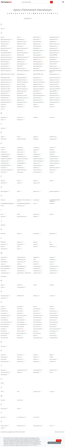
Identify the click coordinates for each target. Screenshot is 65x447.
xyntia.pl (18, 408)
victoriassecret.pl (36, 391)
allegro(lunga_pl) (20, 61)
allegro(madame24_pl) (54, 61)
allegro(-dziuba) (36, 37)
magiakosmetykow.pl (21, 257)
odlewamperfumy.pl (5, 295)
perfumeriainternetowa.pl (6, 322)
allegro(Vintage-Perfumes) (22, 97)
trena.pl (51, 372)
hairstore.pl (3, 199)
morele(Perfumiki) (53, 270)
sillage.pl (51, 354)
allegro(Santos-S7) (4, 93)
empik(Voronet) (36, 163)
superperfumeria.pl (4, 361)
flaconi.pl (18, 180)
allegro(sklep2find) (53, 93)
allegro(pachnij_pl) (36, 77)
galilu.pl (18, 191)
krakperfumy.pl (52, 233)
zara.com (51, 425)
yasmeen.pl (3, 417)
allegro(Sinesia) (20, 93)
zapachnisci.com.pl (20, 425)
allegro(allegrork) (20, 39)
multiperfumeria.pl (37, 272)
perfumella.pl (19, 313)
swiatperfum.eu (53, 361)
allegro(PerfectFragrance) (55, 77)
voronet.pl (51, 391)
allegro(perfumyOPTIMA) (54, 88)
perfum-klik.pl (19, 311)
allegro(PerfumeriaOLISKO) (38, 82)
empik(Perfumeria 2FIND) (6, 158)
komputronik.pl (36, 233)
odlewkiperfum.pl (20, 295)
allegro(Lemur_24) (37, 59)
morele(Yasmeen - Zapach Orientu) (24, 272)
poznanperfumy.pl (4, 337)
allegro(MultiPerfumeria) (5, 68)
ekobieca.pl (52, 149)
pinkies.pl (35, 335)
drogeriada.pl (35, 138)
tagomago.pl (3, 370)
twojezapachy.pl (4, 374)
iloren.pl (18, 214)
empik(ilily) (52, 154)
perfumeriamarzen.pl (54, 322)
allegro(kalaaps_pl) (53, 57)
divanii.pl (2, 136)
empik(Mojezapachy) (21, 156)
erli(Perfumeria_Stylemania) (6, 169)
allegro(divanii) (20, 46)
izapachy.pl (35, 216)
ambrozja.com (20, 104)
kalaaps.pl (19, 233)
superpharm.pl (36, 361)
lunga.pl (18, 246)
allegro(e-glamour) (53, 46)
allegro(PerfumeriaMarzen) (22, 82)
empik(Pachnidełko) (53, 156)
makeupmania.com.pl (21, 259)
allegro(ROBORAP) (53, 91)
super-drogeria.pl (53, 359)
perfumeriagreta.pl (37, 319)
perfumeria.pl (19, 317)
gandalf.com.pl (36, 191)
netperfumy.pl (20, 284)
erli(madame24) (20, 167)
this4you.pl (19, 372)
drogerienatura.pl (53, 139)
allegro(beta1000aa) (37, 41)
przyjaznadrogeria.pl (54, 337)
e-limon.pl (3, 149)
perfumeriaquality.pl (37, 324)
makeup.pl (3, 259)
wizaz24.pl (3, 400)
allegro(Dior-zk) (4, 46)
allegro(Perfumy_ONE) (5, 88)
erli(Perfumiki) (52, 169)
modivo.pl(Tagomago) (5, 268)
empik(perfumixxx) (4, 160)
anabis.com (52, 104)
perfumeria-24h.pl (53, 313)
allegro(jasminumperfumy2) (22, 57)
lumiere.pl (3, 246)
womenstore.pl (20, 400)
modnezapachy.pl (20, 268)
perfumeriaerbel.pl (20, 319)
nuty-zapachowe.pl (21, 287)
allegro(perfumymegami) (38, 88)
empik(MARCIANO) (4, 156)
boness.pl (51, 117)
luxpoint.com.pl (52, 246)
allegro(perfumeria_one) (5, 82)
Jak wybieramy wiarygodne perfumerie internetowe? (13, 432)
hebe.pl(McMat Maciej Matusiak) (7, 203)
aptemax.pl (3, 106)
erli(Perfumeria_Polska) (54, 167)
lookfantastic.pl (20, 244)
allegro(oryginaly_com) (54, 74)
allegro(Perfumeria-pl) (37, 79)
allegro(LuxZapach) (37, 61)
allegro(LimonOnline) (5, 61)
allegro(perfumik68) (21, 84)
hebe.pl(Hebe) (36, 199)
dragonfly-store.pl (53, 136)
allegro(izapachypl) (37, 55)
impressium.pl (36, 214)
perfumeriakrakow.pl (37, 322)
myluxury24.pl (3, 276)
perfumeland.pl (4, 313)
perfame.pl (52, 308)
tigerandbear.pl (36, 372)
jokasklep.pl (3, 225)
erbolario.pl (19, 165)
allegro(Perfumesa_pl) (5, 84)
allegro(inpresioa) (20, 54)
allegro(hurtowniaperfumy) (22, 52)
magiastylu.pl (35, 257)
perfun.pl (19, 335)
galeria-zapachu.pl (4, 191)
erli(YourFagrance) (37, 172)
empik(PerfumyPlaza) (54, 160)
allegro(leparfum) (53, 59)
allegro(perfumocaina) (5, 86)
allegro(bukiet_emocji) (21, 43)
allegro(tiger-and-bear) (54, 95)
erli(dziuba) (52, 165)
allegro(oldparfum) (20, 74)
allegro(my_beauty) (21, 68)
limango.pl (35, 242)
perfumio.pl (19, 328)
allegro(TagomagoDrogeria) (38, 95)
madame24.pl (3, 257)
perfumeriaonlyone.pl (5, 324)
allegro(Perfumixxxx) (54, 84)
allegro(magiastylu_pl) (21, 63)
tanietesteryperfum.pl (21, 370)
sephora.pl (35, 354)
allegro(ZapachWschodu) (38, 102)
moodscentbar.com (21, 270)
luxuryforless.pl (4, 248)
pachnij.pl (51, 306)
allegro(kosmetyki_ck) (21, 59)
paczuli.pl (2, 308)
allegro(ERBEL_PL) (37, 48)
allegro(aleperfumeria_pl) (6, 39)
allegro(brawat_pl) (4, 43)
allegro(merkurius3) (4, 66)
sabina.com (3, 354)
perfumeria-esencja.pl (21, 315)
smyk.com (19, 357)
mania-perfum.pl (20, 261)
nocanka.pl (52, 284)
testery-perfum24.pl (5, 372)
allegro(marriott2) (53, 63)
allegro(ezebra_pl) (53, 48)
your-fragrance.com (21, 417)
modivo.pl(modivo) (37, 266)
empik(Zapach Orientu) (5, 165)
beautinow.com (20, 117)
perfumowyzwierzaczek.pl (55, 328)
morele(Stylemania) (5, 272)
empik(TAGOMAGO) (21, 163)
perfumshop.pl (3, 331)
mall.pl (34, 259)
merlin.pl (51, 264)
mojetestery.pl (36, 268)
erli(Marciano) (36, 167)
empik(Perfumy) (20, 160)
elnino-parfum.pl (20, 152)
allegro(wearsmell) (37, 97)
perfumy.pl (35, 331)
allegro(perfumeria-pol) (54, 79)
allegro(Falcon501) (4, 50)
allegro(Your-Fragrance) (54, 99)
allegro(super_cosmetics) (22, 95)
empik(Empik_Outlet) (5, 154)
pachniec (35, 306)
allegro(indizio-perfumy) (5, 55)
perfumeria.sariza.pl (37, 317)
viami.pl (2, 391)
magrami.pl (52, 257)
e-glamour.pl (52, 147)
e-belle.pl (2, 147)
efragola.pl (35, 149)
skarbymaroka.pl (4, 357)
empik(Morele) (36, 156)
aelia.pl (18, 37)
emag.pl (34, 151)
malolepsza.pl (52, 259)
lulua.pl (51, 244)
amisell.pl (35, 104)
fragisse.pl (35, 180)
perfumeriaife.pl (53, 319)
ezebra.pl (51, 172)
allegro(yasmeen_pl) (37, 99)
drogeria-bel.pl (3, 138)
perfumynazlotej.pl (37, 333)
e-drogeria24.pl (20, 147)
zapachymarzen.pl (37, 425)
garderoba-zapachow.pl (54, 191)
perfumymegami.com (21, 333)
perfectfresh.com (4, 310)
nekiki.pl (2, 284)
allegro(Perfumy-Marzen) (55, 86)
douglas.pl (35, 136)
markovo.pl (52, 261)
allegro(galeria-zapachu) (38, 50)
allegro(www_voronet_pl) (55, 97)
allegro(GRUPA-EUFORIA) (6, 52)
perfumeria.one (4, 317)
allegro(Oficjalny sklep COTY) (39, 70)
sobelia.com (35, 357)
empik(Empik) (52, 152)
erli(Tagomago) (20, 172)
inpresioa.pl (3, 216)
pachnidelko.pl (20, 306)
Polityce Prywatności (33, 445)
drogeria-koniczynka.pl (21, 138)
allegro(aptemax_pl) (5, 41)
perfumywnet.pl (4, 335)
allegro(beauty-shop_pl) (21, 41)
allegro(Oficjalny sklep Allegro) (23, 70)
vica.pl (18, 391)
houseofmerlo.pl (20, 205)
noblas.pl (35, 284)
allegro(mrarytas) (53, 66)
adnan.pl (2, 37)
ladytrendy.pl (3, 242)
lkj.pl (50, 242)
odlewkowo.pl (36, 295)
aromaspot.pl (35, 106)
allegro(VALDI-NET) (4, 97)
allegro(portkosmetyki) (21, 91)
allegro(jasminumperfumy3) (38, 57)
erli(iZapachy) (3, 167)
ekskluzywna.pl (4, 151)
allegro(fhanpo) (20, 50)
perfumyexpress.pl (53, 331)
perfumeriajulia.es (20, 322)
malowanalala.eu (4, 261)
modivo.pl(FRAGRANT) (5, 266)
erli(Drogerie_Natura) (37, 165)
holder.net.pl (52, 203)
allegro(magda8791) (5, 63)
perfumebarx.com (53, 311)
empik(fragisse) (20, 154)
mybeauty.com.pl (53, 272)
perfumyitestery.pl (4, 333)
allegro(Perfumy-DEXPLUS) (38, 86)
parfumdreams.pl (36, 308)
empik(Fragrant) (36, 154)
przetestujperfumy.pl (37, 337)
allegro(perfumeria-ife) (21, 79)
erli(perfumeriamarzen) (21, 169)
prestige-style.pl (20, 337)
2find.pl (2, 28)
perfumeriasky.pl (53, 324)
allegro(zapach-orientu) (21, 102)
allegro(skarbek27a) (37, 93)
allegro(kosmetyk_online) (6, 59)
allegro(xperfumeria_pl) (5, 99)
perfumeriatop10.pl (4, 326)
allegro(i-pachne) (36, 52)
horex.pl (2, 205)
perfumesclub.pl (53, 326)
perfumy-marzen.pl (21, 331)
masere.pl (3, 264)
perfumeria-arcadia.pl (5, 315)
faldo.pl (2, 180)
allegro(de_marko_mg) (54, 43)
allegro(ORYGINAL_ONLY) (38, 74)
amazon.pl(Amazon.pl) (54, 102)
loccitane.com (3, 244)
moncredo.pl (3, 270)
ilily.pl (2, 214)
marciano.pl (35, 261)
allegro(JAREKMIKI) (53, 54)
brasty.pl (2, 119)
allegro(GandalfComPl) (54, 50)
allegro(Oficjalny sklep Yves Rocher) (8, 74)
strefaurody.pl (3, 359)
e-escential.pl (35, 147)
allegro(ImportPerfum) (54, 52)
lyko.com (18, 248)
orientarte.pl (52, 295)
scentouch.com (20, 354)
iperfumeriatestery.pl (21, 216)
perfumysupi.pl (52, 333)
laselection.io (19, 242)
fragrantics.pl (35, 182)
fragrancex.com (4, 182)
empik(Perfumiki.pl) (53, 158)
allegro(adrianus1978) (54, 37)
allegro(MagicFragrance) (38, 63)
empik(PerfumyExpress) (38, 160)
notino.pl (2, 287)
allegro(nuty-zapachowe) (6, 70)
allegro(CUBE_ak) (36, 43)
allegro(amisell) (36, 39)
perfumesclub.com (37, 326)
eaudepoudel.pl (20, 149)
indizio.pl (51, 214)
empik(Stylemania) (4, 163)
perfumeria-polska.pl (54, 315)
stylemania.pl (19, 359)
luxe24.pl (35, 246)
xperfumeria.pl (3, 408)
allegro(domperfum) (37, 46)
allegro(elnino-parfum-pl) (6, 48)
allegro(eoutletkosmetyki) (22, 48)
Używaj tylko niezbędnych (54, 442)
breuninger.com (20, 119)
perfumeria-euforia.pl (37, 315)
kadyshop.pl (3, 233)
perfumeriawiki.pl (20, 326)
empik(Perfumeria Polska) (22, 158)
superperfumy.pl (20, 361)
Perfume (6, 2)
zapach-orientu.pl (4, 425)
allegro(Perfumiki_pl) (37, 84)
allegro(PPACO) (36, 91)
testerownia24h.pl (36, 370)
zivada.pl (2, 427)
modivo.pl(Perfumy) (53, 266)
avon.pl (2, 108)
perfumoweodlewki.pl (37, 328)
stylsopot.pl (35, 359)
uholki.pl (2, 383)
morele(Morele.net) (37, 270)
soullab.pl (51, 357)
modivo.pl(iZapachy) (21, 266)
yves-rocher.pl (36, 417)
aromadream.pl (20, 106)
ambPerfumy (3, 104)
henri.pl (34, 203)
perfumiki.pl (3, 328)
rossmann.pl (3, 346)
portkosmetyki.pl (53, 335)
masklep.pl (19, 263)
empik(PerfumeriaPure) (38, 158)
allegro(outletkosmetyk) (5, 77)
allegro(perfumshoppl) (21, 86)
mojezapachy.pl (53, 268)
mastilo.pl (35, 264)
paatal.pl (2, 306)
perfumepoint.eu (36, 313)
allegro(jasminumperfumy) (6, 57)
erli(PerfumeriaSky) (37, 169)
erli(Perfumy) (3, 172)
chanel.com (3, 128)
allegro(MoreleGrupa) (37, 66)
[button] (63, 2)
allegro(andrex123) (53, 39)
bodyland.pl (35, 117)
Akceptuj (59, 440)
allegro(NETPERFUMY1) (54, 68)
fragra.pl (51, 180)
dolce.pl (18, 136)
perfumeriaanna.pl (4, 319)
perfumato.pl (35, 311)
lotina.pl (34, 244)
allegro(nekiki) (36, 68)
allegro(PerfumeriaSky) (54, 82)
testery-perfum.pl (53, 370)
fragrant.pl (19, 182)
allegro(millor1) (20, 66)
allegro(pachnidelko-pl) (21, 77)
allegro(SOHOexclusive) (5, 95)
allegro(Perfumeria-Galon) (6, 79)
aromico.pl (52, 106)
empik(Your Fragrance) (54, 163)
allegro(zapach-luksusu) (5, 102)
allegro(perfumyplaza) (5, 91)
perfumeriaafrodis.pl (54, 317)
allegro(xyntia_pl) (20, 99)
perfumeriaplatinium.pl (21, 324)
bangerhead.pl (3, 117)
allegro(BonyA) (52, 41)
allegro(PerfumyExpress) (22, 88)
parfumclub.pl (19, 308)
